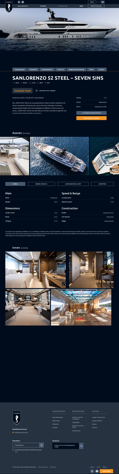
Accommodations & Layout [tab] (72, 184)
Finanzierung (76, 431)
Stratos (94, 424)
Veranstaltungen (57, 417)
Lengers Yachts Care (98, 417)
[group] (59, 156)
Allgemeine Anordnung (76, 69)
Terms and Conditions (43, 467)
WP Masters (33, 467)
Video (91, 69)
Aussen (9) (33, 69)
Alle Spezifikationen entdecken (91, 113)
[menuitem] (99, 2)
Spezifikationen (47, 69)
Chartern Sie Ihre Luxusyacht (77, 418)
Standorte (55, 424)
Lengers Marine (97, 421)
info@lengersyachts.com (21, 432)
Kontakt (54, 427)
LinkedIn (98, 467)
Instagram (92, 467)
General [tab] (15, 184)
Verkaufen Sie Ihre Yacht (78, 426)
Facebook (104, 467)
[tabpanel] (59, 209)
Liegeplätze (75, 422)
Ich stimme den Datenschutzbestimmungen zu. (28, 451)
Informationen (19, 69)
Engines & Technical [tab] (40, 184)
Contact (101, 69)
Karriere (94, 427)
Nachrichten (56, 421)
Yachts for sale (96, 6)
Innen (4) (60, 69)
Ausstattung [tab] (102, 184)
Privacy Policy (53, 467)
